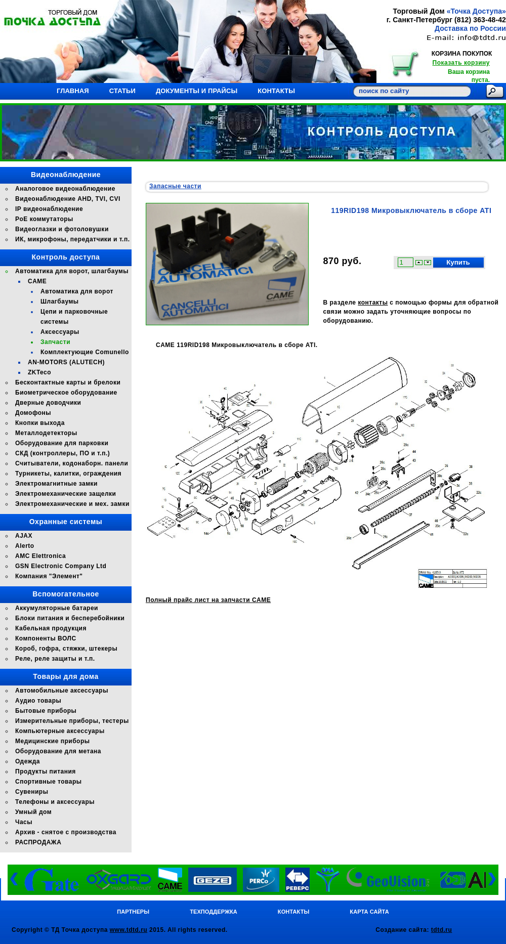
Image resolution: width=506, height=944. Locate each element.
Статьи (122, 91)
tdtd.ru (441, 929)
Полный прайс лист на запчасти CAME (208, 600)
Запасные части (175, 186)
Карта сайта (369, 912)
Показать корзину (461, 62)
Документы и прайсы (196, 91)
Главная (73, 91)
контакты (373, 302)
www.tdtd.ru (128, 929)
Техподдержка (213, 912)
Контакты (276, 91)
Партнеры (133, 912)
